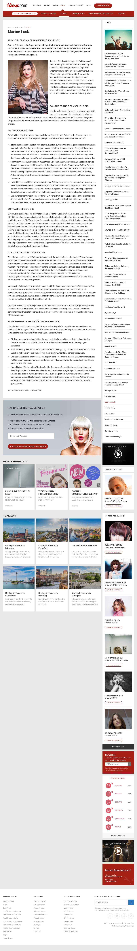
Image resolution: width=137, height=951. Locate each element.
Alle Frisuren (118, 747)
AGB (106, 923)
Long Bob (37, 931)
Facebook (110, 916)
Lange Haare (68, 908)
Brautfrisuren (39, 921)
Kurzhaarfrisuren (70, 901)
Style (62, 5)
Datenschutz (119, 770)
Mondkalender (76, 5)
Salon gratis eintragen (25, 13)
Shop (88, 5)
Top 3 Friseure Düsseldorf (12, 921)
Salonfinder (103, 6)
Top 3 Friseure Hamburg (11, 925)
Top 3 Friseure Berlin (10, 918)
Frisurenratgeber (40, 901)
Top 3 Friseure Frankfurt (12, 915)
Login (5, 935)
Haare (55, 5)
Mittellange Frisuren (71, 905)
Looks (64, 13)
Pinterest (124, 916)
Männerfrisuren (39, 911)
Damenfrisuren (72, 897)
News (5, 905)
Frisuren (37, 5)
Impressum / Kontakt (116, 923)
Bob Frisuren (68, 911)
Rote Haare (68, 925)
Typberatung (78, 13)
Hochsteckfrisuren (40, 915)
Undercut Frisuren (71, 931)
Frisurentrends (39, 905)
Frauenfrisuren (39, 908)
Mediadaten (7, 931)
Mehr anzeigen (118, 835)
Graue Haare (68, 921)
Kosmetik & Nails (48, 13)
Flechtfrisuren (39, 918)
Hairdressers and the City (101, 13)
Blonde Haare (69, 918)
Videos (121, 13)
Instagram (131, 916)
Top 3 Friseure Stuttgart (11, 928)
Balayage (37, 925)
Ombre (36, 928)
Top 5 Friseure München (12, 911)
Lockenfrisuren (69, 928)
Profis (47, 5)
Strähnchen (68, 915)
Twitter (117, 916)
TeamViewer (7, 938)
